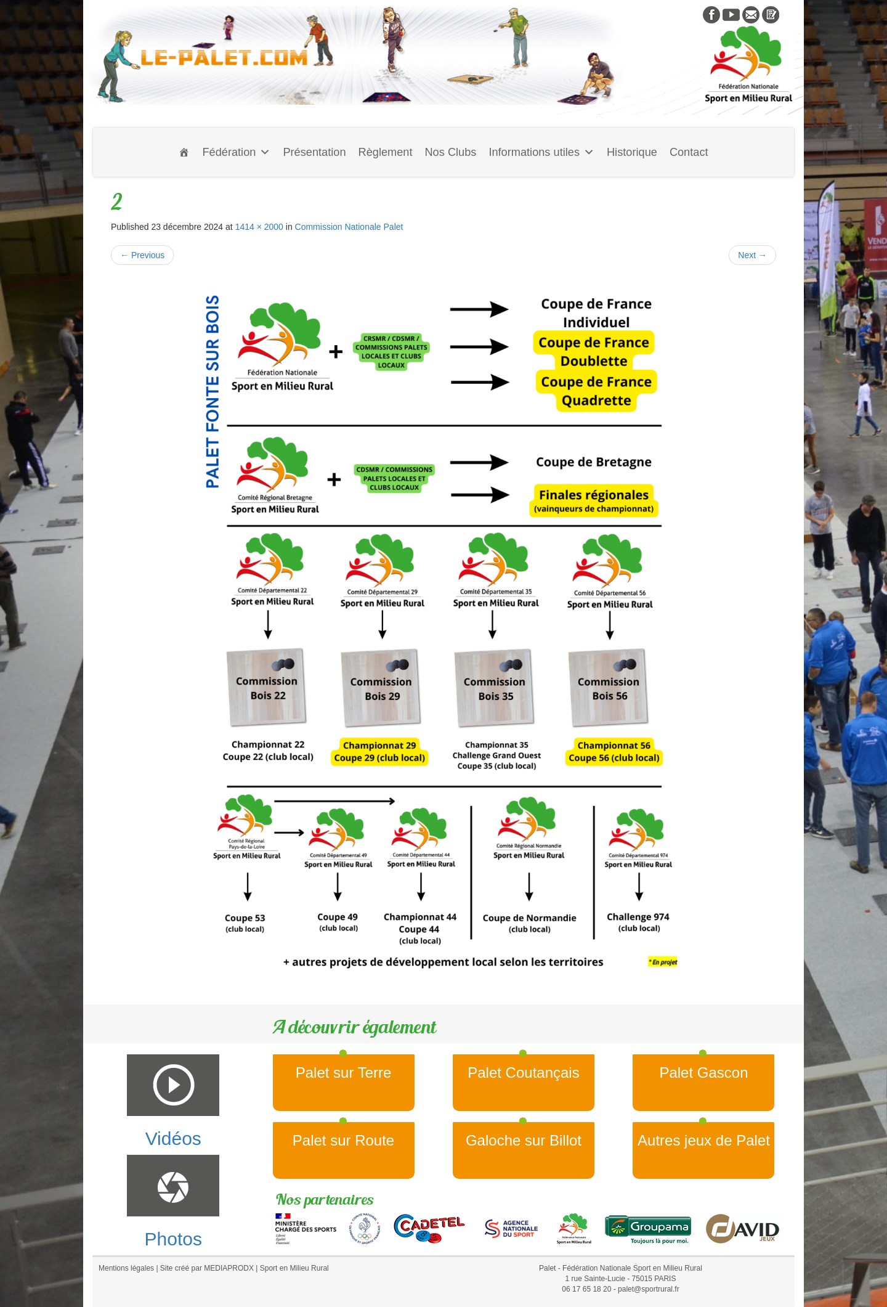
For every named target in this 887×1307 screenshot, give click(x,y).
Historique (632, 152)
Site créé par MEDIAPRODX (207, 1268)
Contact (689, 152)
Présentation (314, 152)
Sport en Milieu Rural (294, 1268)
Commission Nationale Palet (349, 227)
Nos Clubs (450, 152)
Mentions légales (126, 1268)
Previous (142, 255)
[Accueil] (184, 152)
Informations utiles (541, 152)
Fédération (236, 152)
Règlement (385, 152)
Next (752, 255)
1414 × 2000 (259, 227)
